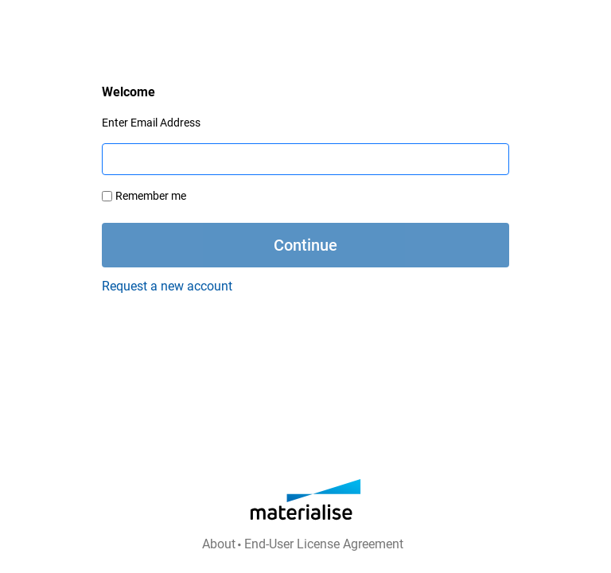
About (218, 544)
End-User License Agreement (323, 544)
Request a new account (167, 286)
